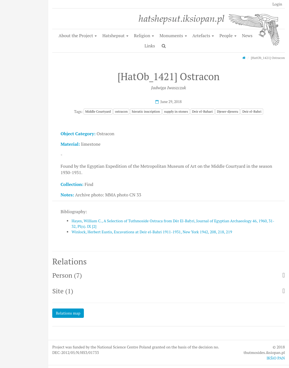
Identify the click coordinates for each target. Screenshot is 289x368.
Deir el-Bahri (251, 111)
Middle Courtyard (98, 111)
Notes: (67, 195)
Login (277, 4)
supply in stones (176, 111)
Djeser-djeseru (227, 111)
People (227, 36)
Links (149, 46)
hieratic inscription (146, 111)
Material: (70, 144)
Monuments (173, 36)
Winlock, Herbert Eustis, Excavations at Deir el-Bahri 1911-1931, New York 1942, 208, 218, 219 (151, 231)
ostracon (121, 111)
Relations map (68, 313)
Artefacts (203, 36)
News (247, 36)
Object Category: (77, 134)
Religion (144, 36)
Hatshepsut (115, 36)
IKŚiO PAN (275, 358)
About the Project (78, 36)
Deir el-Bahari (202, 111)
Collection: (71, 184)
